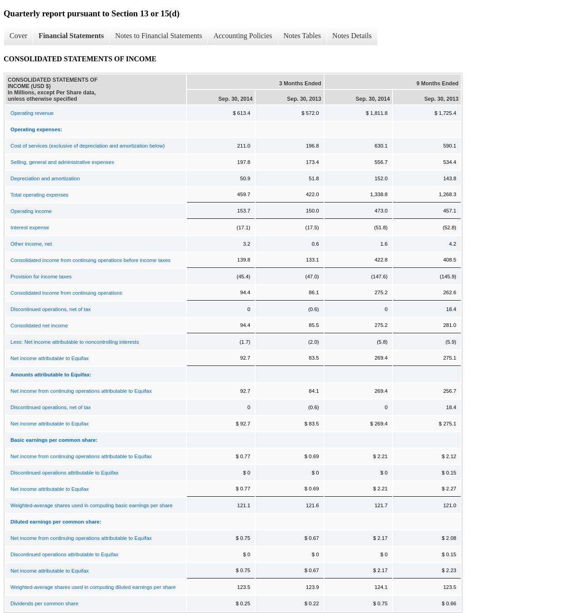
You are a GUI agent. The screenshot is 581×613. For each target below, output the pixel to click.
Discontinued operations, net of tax (50, 309)
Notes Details (352, 36)
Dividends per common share (44, 603)
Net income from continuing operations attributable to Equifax (81, 391)
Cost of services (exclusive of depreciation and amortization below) (87, 145)
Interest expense (29, 227)
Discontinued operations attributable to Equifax (64, 472)
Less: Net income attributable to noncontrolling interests (74, 342)
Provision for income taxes (41, 276)
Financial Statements (71, 36)
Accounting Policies (242, 36)
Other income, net (31, 244)
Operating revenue (32, 113)
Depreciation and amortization (45, 178)
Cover (18, 36)
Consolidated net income (39, 325)
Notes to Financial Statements (158, 36)
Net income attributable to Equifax (49, 358)
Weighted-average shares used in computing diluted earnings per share (93, 587)
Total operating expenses (39, 195)
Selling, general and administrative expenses (62, 162)
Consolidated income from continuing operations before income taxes (90, 260)
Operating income (31, 211)
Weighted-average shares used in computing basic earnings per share (91, 505)
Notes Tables (302, 36)
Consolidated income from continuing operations (66, 293)
